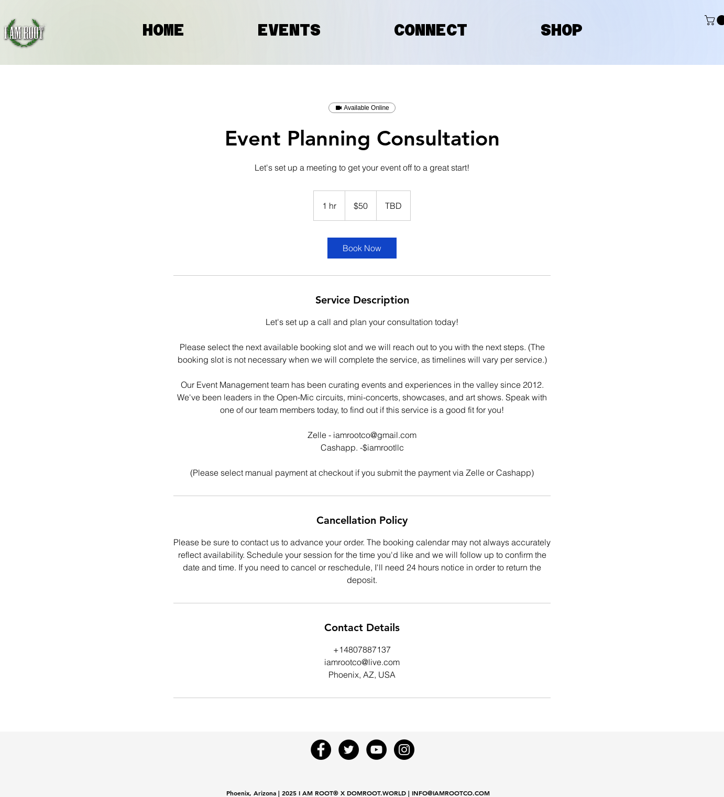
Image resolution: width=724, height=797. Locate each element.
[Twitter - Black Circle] (348, 749)
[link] (362, 248)
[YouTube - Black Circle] (376, 749)
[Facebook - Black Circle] (321, 749)
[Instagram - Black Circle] (404, 749)
